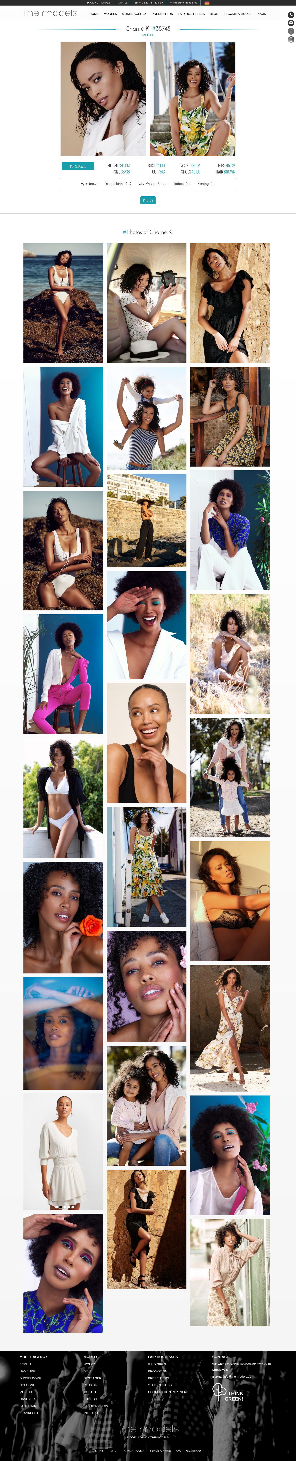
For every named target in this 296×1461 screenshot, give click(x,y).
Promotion (157, 1371)
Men (87, 1371)
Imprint (100, 1450)
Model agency (134, 13)
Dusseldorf (30, 1378)
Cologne (27, 1385)
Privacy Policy (133, 1450)
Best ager (93, 1378)
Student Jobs (160, 1385)
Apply (123, 2)
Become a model (237, 13)
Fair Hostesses (163, 1357)
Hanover (27, 1399)
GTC (114, 1450)
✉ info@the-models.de (183, 2)
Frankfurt (29, 1413)
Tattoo (90, 1392)
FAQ (178, 1450)
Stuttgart (29, 1406)
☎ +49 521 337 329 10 (149, 2)
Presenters (162, 13)
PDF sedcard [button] (78, 166)
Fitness (90, 1399)
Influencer (94, 1413)
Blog (214, 13)
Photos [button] (148, 200)
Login (261, 13)
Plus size (92, 1385)
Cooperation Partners (168, 1392)
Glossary (194, 1450)
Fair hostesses (191, 13)
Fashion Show (96, 1406)
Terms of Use (160, 1450)
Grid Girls (157, 1364)
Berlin (25, 1364)
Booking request (99, 2)
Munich (26, 1392)
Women (90, 1364)
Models (110, 13)
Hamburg (28, 1371)
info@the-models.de (237, 1376)
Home (94, 13)
